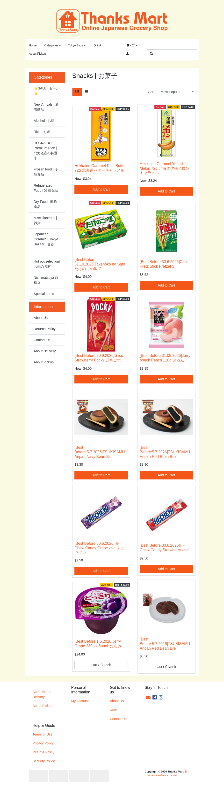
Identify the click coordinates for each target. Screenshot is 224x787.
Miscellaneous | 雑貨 (45, 220)
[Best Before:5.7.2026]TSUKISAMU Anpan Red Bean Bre (165, 452)
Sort (151, 92)
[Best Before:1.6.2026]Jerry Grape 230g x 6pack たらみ (97, 643)
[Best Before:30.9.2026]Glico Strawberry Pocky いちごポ (98, 357)
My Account (79, 701)
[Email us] (148, 697)
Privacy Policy (43, 743)
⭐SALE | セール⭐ (46, 90)
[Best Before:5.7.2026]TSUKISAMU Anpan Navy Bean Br (99, 452)
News (114, 710)
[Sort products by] (176, 92)
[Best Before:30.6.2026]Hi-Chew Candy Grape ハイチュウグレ (99, 548)
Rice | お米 (42, 132)
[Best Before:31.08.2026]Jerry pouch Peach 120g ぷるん (165, 357)
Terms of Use (42, 734)
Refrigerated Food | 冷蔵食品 (46, 188)
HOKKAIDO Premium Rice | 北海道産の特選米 (46, 150)
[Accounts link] (127, 54)
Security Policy (44, 761)
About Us (41, 318)
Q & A (97, 45)
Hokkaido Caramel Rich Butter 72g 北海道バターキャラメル (100, 168)
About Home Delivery (42, 694)
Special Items (44, 294)
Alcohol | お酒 (44, 121)
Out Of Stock (101, 665)
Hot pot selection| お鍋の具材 (47, 263)
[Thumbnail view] (77, 92)
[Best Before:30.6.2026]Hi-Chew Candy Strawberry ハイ (165, 547)
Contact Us (42, 340)
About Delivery (45, 351)
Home (33, 45)
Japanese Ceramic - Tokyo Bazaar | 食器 (46, 239)
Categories (51, 45)
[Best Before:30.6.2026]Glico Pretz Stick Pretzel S (164, 264)
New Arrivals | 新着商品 (46, 107)
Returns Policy (45, 329)
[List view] (86, 92)
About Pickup (37, 53)
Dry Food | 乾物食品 (45, 204)
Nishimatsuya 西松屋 (46, 280)
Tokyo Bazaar (77, 45)
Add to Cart (101, 189)
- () (130, 45)
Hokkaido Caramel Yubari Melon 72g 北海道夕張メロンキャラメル (164, 168)
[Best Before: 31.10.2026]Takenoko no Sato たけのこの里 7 (99, 264)
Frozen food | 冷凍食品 (46, 171)
